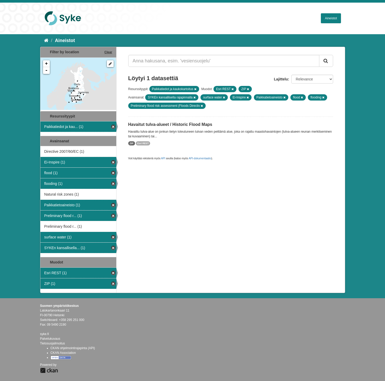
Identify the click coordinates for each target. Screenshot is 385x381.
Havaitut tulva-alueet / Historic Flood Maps (170, 124)
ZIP (131, 143)
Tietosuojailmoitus (52, 343)
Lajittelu (281, 79)
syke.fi (44, 334)
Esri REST (143, 143)
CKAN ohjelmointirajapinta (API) (73, 348)
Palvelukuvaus (50, 339)
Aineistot (331, 18)
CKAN (49, 370)
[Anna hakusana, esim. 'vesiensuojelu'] (223, 61)
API (163, 158)
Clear (108, 52)
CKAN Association (63, 353)
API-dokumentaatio (200, 158)
